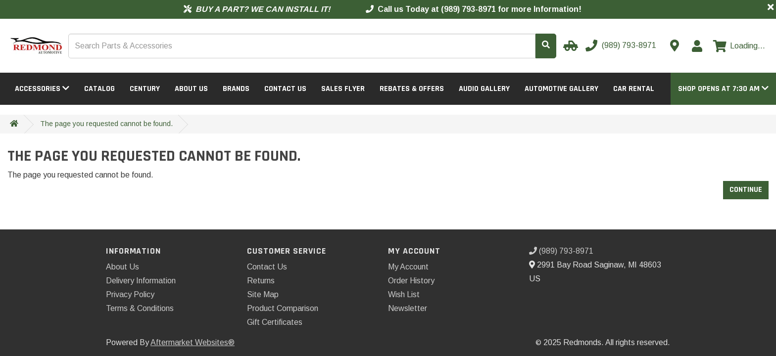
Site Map (263, 294)
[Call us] (621, 45)
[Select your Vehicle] (569, 45)
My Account (408, 267)
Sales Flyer (343, 89)
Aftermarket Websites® (192, 342)
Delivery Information (141, 280)
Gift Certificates (274, 322)
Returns (261, 280)
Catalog (99, 89)
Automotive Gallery (561, 89)
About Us (191, 89)
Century (145, 89)
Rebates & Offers (412, 89)
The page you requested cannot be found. (106, 124)
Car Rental (633, 89)
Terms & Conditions (140, 308)
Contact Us (285, 89)
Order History (411, 280)
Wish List (404, 294)
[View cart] (739, 46)
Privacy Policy (130, 294)
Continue (745, 189)
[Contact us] (674, 45)
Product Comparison (282, 308)
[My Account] (697, 46)
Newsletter (407, 308)
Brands (236, 89)
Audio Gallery (484, 89)
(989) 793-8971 (561, 251)
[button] (723, 89)
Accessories (42, 89)
